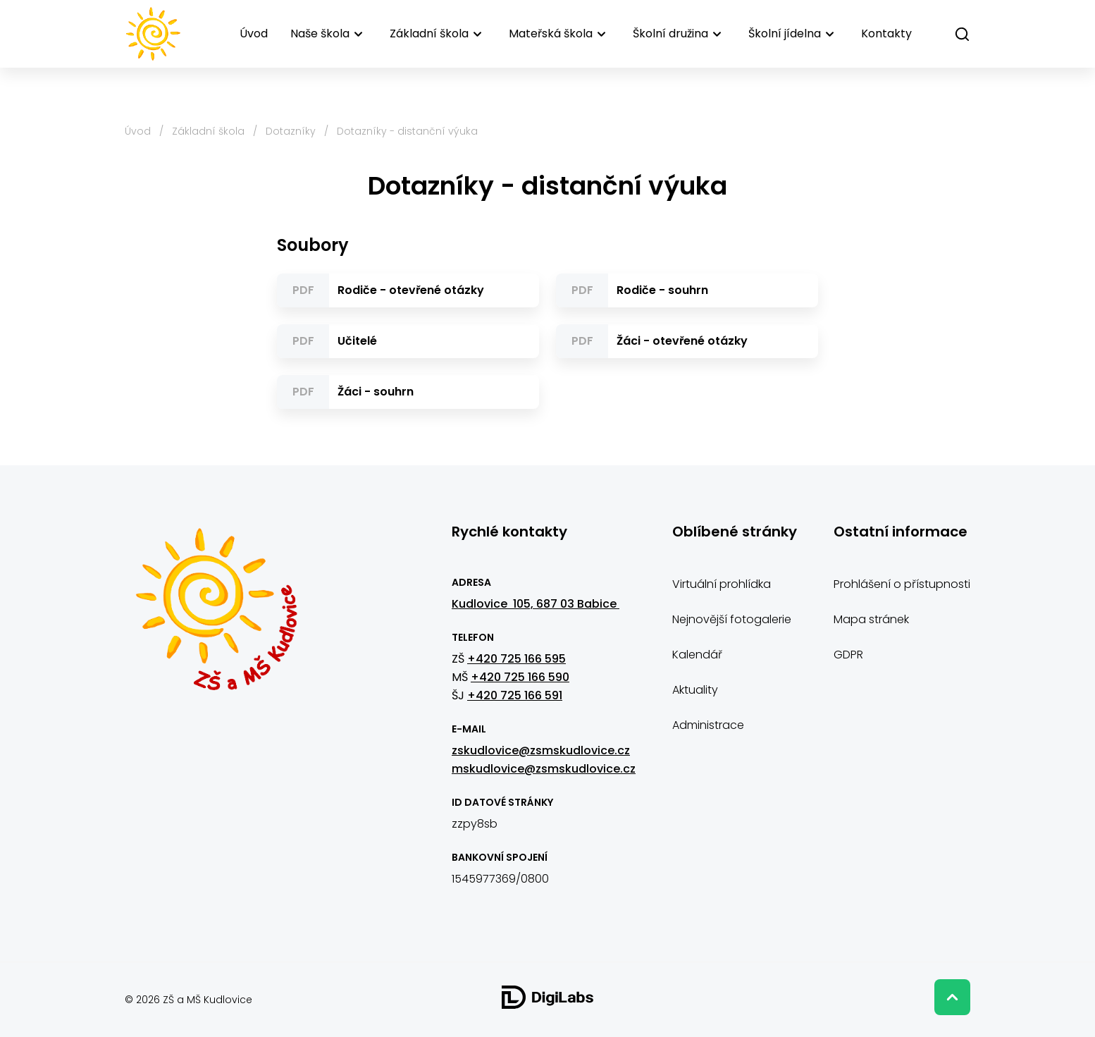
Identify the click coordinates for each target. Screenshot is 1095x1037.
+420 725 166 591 (514, 695)
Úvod (254, 33)
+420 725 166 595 (516, 659)
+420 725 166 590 (520, 677)
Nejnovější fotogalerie (731, 619)
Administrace (708, 725)
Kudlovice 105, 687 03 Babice (535, 604)
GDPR (848, 654)
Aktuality (695, 690)
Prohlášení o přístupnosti (902, 584)
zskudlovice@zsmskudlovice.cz (541, 750)
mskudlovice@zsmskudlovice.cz (544, 769)
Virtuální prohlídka (721, 584)
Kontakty (886, 33)
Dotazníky (291, 131)
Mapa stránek (871, 619)
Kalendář (697, 654)
